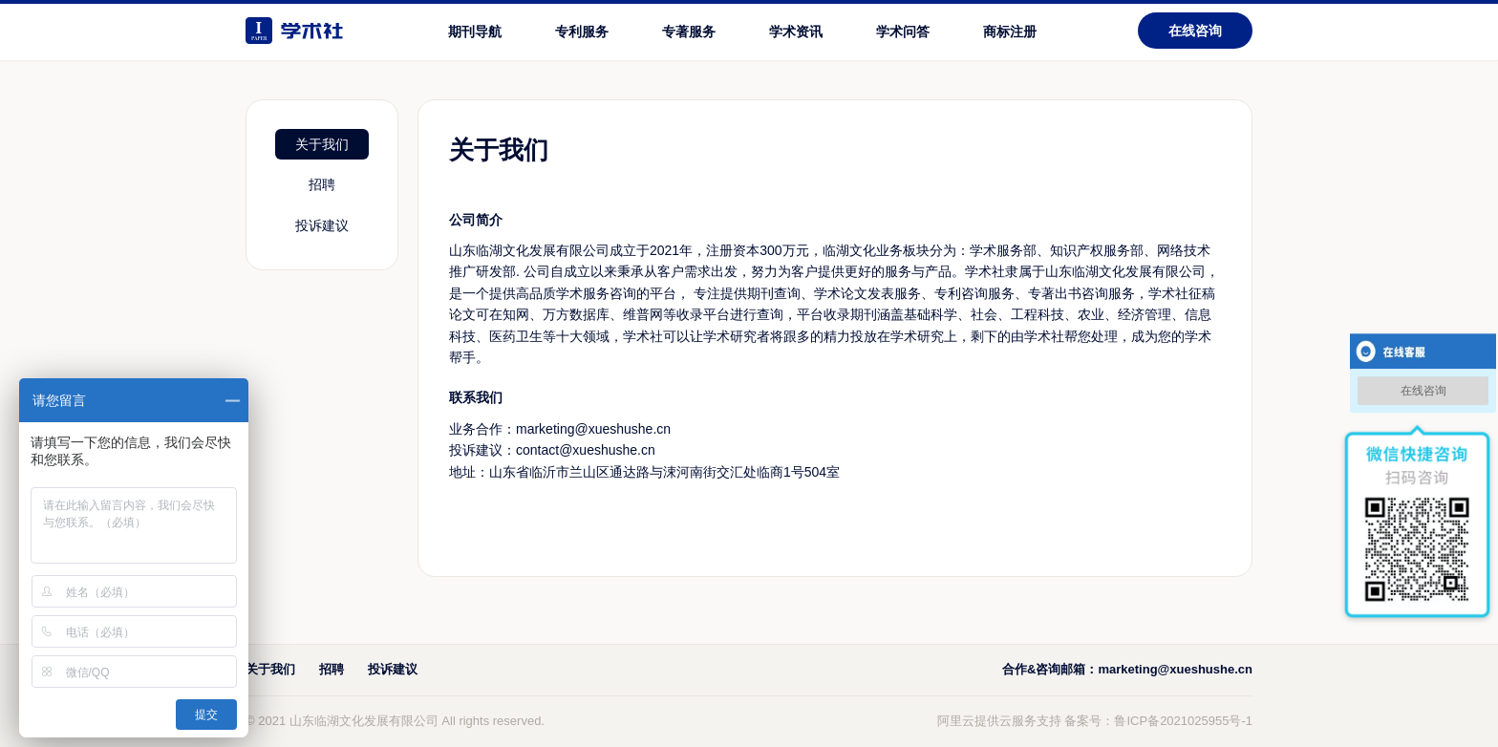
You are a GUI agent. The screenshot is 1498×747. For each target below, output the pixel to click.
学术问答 (903, 31)
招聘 (322, 184)
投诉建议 (322, 225)
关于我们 (322, 144)
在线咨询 (1195, 30)
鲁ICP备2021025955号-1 (1183, 721)
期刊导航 (475, 31)
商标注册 (1010, 31)
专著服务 (689, 31)
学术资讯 (796, 31)
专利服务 (582, 31)
